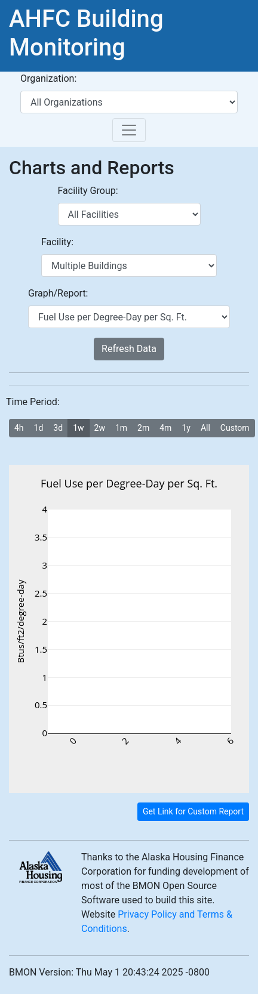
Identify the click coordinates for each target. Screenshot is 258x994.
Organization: (48, 78)
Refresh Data (129, 348)
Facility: (57, 242)
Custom (235, 427)
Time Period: (33, 402)
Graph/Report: (58, 293)
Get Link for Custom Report (193, 811)
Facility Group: (88, 190)
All (205, 427)
